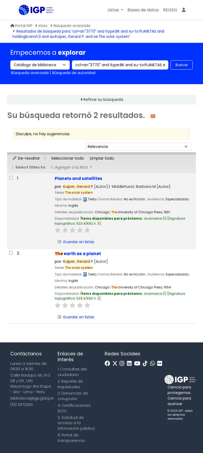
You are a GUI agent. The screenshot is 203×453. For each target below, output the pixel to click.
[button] (115, 10)
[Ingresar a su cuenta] (183, 10)
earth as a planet (78, 253)
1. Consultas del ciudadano (72, 371)
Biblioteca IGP (32, 20)
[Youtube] (138, 363)
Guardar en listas (75, 241)
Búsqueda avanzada (72, 25)
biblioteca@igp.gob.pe (32, 398)
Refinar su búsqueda (103, 99)
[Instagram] (123, 363)
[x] (116, 363)
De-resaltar (26, 158)
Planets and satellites (78, 178)
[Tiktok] (146, 363)
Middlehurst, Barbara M (141, 186)
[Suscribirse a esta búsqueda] (153, 115)
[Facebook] (109, 363)
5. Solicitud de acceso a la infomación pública (76, 423)
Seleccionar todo (67, 158)
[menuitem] (170, 10)
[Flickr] (161, 363)
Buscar (182, 64)
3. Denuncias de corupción (73, 396)
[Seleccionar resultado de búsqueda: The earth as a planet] (11, 253)
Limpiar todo (102, 158)
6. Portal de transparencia (71, 437)
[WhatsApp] (154, 363)
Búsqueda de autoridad (73, 72)
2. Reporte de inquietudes (70, 384)
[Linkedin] (130, 363)
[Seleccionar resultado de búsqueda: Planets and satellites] (11, 177)
